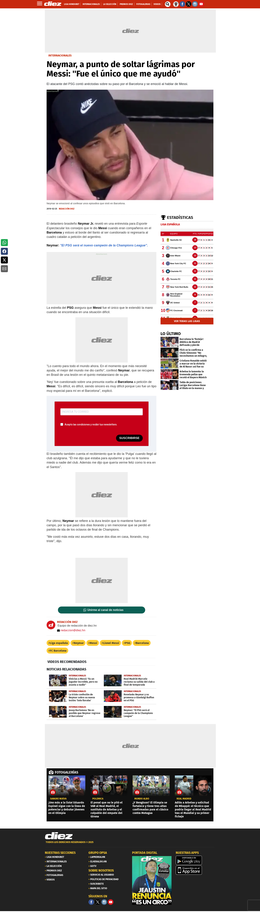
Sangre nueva (58, 799)
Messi (93, 643)
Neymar (79, 643)
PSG (127, 643)
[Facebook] (91, 902)
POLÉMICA (97, 799)
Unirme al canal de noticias (105, 610)
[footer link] (130, 844)
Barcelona (142, 643)
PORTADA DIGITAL (144, 853)
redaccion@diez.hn (71, 630)
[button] (4, 242)
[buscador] (167, 4)
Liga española (59, 643)
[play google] (195, 860)
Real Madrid (184, 799)
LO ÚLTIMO (171, 333)
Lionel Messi (111, 643)
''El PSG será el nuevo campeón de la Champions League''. (104, 245)
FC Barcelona (58, 650)
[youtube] (110, 902)
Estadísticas (180, 217)
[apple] (195, 870)
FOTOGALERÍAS (66, 772)
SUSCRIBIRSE (129, 438)
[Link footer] (59, 836)
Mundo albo (141, 799)
